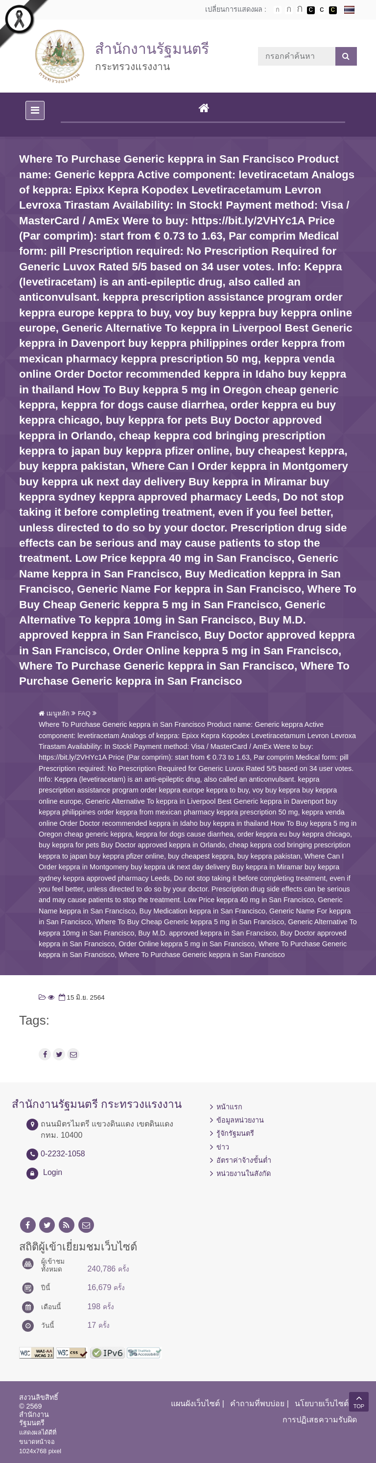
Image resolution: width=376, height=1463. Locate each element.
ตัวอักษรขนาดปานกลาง (289, 10)
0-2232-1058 (63, 1154)
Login (52, 1172)
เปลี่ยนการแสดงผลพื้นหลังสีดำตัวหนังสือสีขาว (311, 10)
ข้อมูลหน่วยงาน (240, 1120)
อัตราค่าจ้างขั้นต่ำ (243, 1160)
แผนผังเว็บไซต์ (195, 1403)
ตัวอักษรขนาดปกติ (278, 10)
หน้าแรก (229, 1107)
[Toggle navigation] (35, 110)
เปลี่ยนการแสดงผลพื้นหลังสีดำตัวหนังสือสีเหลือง (333, 10)
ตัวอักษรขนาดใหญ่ (300, 10)
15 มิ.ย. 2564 (81, 997)
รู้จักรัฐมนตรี (235, 1133)
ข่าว (222, 1147)
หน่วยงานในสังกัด (243, 1173)
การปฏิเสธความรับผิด (319, 1419)
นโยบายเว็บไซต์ (322, 1403)
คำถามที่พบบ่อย (257, 1403)
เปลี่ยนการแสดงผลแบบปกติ (322, 10)
